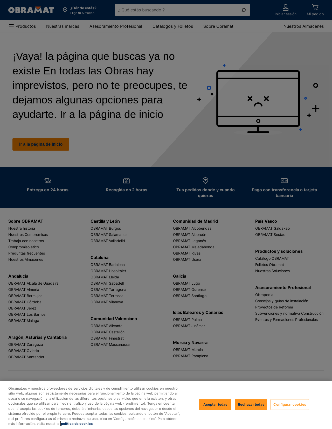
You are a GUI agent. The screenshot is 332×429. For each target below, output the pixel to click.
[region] (166, 405)
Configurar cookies (289, 404)
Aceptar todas (215, 404)
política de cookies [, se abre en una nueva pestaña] (77, 423)
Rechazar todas (251, 404)
